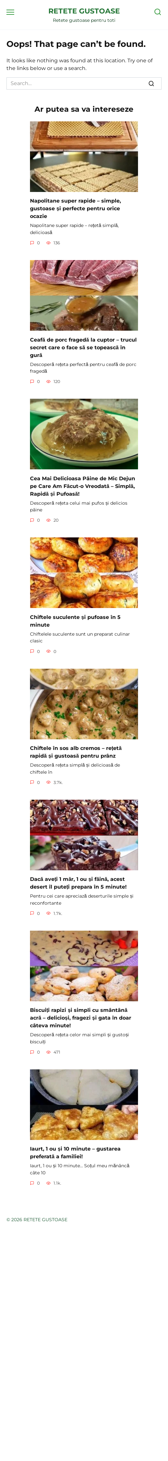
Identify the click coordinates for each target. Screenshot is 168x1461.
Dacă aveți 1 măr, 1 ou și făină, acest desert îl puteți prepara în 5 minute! (78, 883)
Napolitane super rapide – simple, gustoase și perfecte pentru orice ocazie (75, 208)
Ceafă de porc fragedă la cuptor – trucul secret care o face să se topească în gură (83, 347)
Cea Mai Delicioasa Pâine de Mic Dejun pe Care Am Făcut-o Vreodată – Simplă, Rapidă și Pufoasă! (82, 486)
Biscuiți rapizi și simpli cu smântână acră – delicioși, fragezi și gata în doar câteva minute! (80, 1018)
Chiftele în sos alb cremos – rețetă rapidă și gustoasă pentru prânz (76, 752)
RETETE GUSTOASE (84, 10)
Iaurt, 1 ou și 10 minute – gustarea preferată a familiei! (75, 1153)
